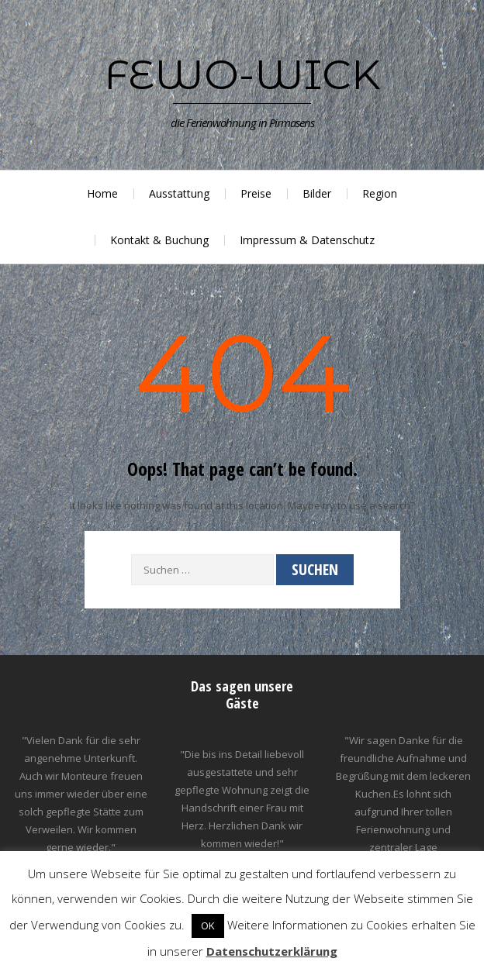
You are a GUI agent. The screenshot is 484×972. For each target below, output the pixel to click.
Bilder (316, 193)
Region (379, 193)
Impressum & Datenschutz (307, 240)
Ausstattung (179, 193)
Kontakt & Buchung (159, 240)
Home (102, 193)
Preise (255, 193)
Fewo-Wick (242, 74)
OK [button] (208, 925)
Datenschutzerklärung (271, 951)
